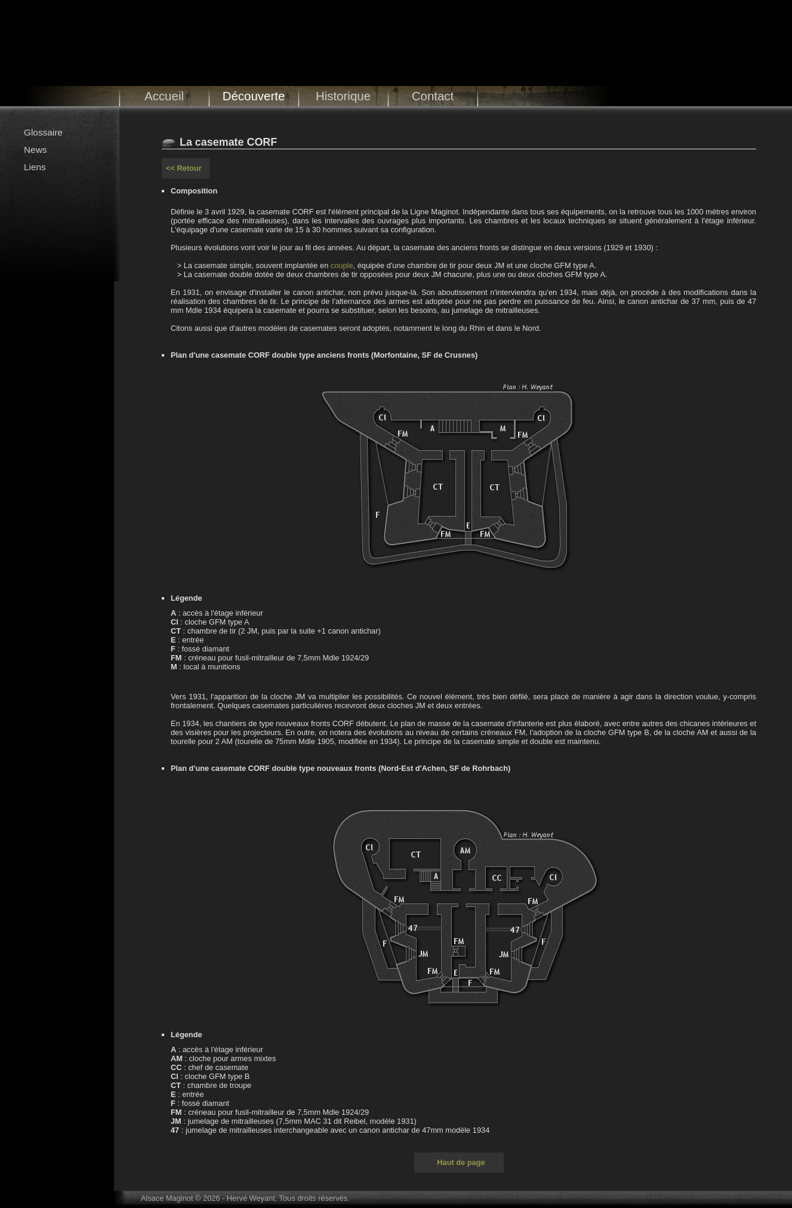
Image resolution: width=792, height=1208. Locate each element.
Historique (343, 96)
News (35, 150)
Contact (433, 96)
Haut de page (461, 1162)
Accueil (164, 96)
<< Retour (184, 168)
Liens (35, 167)
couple (342, 265)
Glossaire (43, 132)
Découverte (254, 96)
